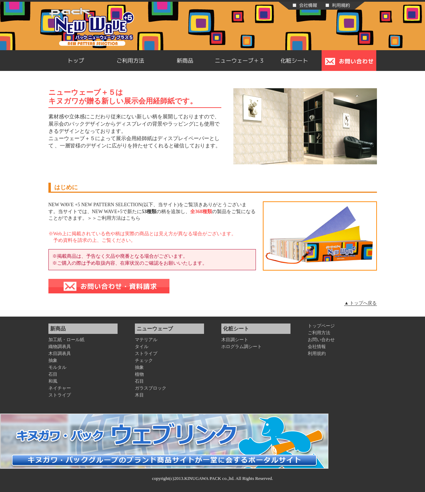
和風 (52, 381)
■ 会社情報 (304, 5)
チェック (144, 360)
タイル (141, 346)
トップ (75, 60)
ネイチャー (59, 388)
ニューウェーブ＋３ (240, 60)
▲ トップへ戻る (360, 303)
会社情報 (317, 346)
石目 (52, 374)
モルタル (57, 367)
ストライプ (59, 395)
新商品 (185, 60)
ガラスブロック (150, 388)
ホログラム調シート (241, 346)
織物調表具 (59, 346)
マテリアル (146, 339)
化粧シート (294, 60)
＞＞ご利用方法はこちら (113, 218)
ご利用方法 (130, 60)
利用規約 (317, 353)
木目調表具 (59, 353)
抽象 (52, 360)
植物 (139, 374)
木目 (139, 395)
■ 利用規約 (337, 5)
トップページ (321, 325)
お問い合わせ (321, 339)
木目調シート (234, 339)
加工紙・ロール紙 (66, 339)
